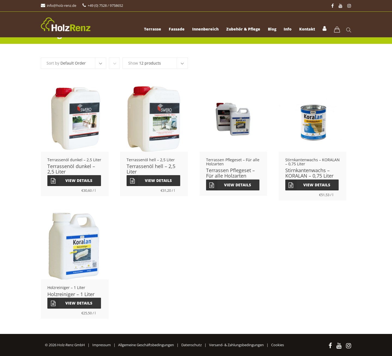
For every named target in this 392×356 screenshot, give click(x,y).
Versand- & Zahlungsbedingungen (236, 344)
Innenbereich (199, 29)
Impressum (101, 344)
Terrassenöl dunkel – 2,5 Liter (71, 169)
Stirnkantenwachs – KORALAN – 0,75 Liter (309, 173)
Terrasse (144, 29)
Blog (268, 29)
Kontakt (305, 29)
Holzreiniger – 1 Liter (70, 294)
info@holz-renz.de (61, 5)
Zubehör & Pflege (238, 29)
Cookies (277, 344)
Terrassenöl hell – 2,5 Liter (151, 169)
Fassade (169, 29)
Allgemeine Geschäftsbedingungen (146, 344)
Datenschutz (191, 344)
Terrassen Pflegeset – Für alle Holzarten (230, 173)
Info (285, 29)
